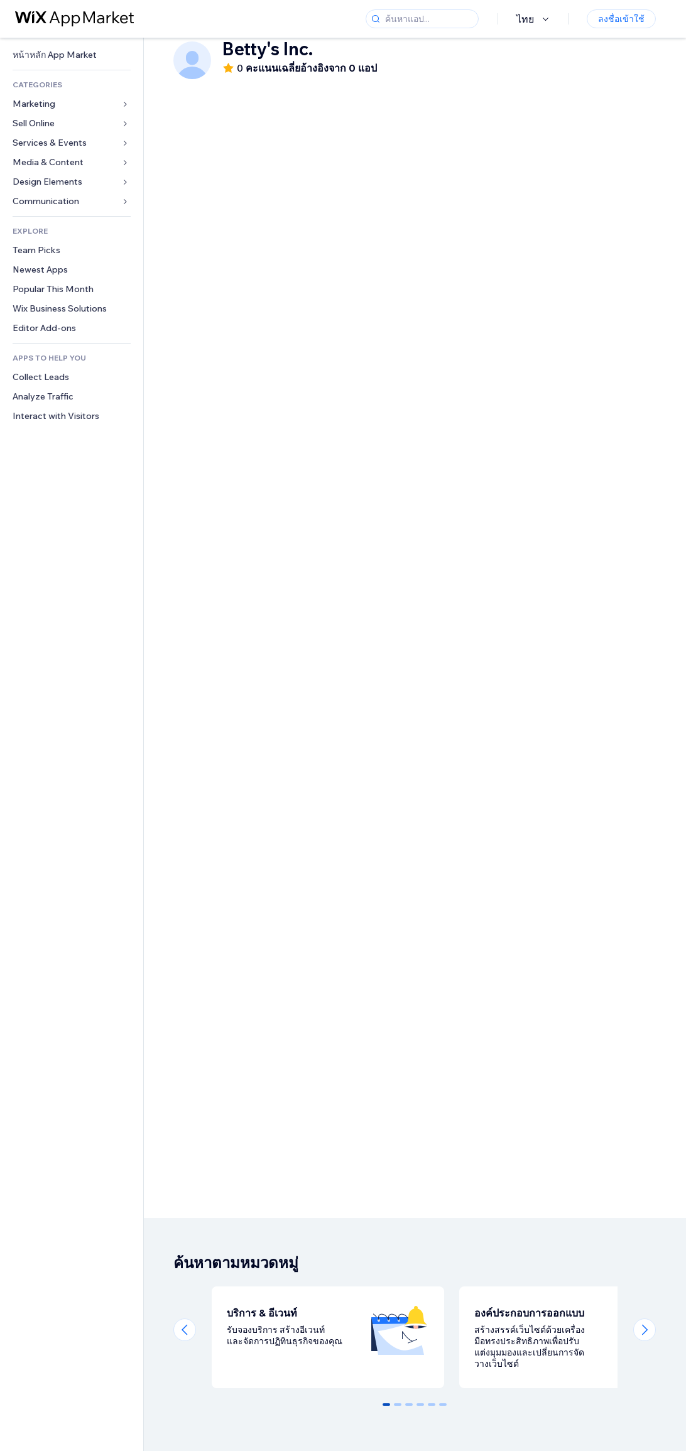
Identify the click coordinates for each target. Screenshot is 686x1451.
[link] (71, 55)
